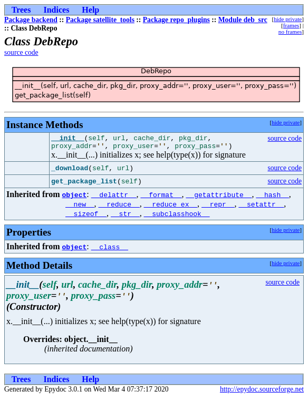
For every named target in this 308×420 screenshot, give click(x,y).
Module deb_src (242, 20)
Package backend (30, 20)
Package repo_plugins (176, 20)
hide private (288, 19)
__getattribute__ (219, 197)
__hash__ (272, 197)
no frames (290, 31)
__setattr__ (261, 207)
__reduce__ (119, 207)
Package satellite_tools (100, 20)
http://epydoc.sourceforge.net (262, 392)
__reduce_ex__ (170, 207)
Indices (56, 9)
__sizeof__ (86, 216)
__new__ (79, 207)
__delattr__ (114, 197)
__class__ (109, 250)
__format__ (161, 197)
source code (21, 52)
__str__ (125, 216)
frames (291, 25)
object (74, 197)
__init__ (67, 139)
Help (90, 9)
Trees (21, 9)
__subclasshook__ (177, 216)
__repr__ (217, 207)
